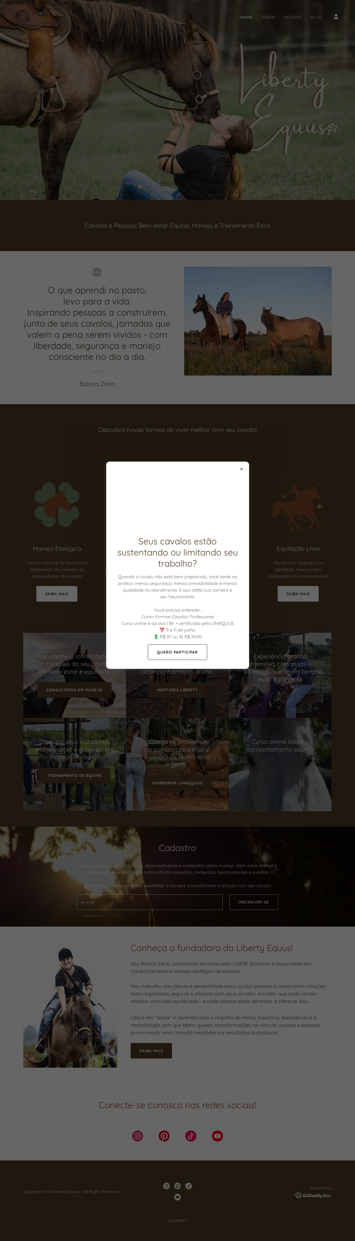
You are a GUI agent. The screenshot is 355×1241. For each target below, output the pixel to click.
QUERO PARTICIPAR (177, 652)
